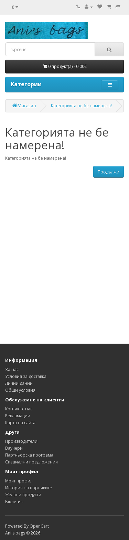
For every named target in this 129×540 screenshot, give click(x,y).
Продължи (108, 172)
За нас (12, 369)
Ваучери (14, 448)
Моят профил (19, 481)
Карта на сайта (20, 423)
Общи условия (20, 390)
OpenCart (39, 526)
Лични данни (19, 383)
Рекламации (17, 416)
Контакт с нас (18, 409)
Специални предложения (31, 462)
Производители (21, 441)
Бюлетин (14, 501)
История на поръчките (28, 488)
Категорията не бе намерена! (81, 106)
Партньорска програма (29, 455)
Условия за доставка (25, 376)
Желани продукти (23, 495)
